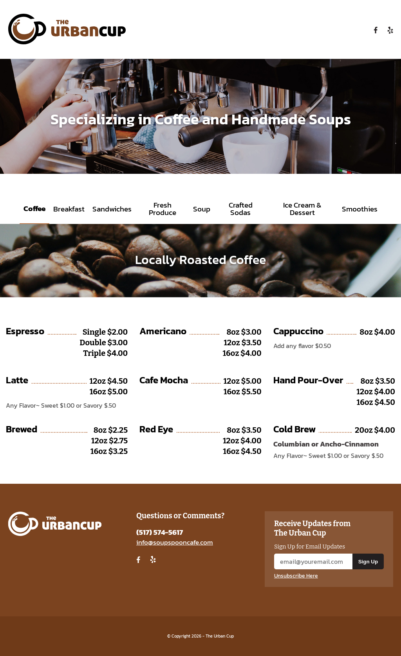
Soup (201, 209)
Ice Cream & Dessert (302, 208)
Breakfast (69, 209)
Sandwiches (112, 209)
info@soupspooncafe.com (174, 542)
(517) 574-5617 (159, 532)
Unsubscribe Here (296, 575)
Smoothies (360, 209)
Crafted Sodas (241, 208)
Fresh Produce (162, 208)
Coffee (34, 208)
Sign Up (368, 562)
